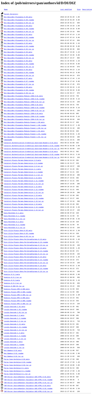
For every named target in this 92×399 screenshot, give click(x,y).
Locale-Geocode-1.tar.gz (14, 347)
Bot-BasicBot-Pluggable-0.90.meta (18, 26)
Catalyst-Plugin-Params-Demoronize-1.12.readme (24, 189)
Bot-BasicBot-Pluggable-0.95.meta (18, 61)
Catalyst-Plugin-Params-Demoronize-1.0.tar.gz (23, 166)
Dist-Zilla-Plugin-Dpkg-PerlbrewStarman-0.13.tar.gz (26, 245)
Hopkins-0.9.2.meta (12, 280)
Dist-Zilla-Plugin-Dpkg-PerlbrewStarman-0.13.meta (25, 239)
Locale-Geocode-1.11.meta (14, 324)
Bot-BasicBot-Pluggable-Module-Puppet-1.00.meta (24, 122)
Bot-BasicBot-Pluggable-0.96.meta (18, 70)
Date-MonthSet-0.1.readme (14, 216)
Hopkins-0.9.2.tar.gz (13, 283)
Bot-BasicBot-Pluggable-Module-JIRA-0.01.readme (24, 99)
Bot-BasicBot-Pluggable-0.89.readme (19, 20)
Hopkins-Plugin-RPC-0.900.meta (17, 298)
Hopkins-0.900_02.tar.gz (14, 286)
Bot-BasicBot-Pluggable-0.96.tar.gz (19, 75)
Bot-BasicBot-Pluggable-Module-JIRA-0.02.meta (23, 105)
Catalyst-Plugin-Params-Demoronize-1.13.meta (23, 195)
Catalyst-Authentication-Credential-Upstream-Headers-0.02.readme (31, 154)
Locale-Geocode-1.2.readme (15, 336)
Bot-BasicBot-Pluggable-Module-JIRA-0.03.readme (24, 116)
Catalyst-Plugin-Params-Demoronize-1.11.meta (23, 178)
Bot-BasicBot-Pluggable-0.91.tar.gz (19, 40)
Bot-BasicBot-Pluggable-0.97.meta (18, 78)
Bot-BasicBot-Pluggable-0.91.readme (19, 37)
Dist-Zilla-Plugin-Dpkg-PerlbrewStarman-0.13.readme (26, 242)
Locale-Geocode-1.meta (13, 342)
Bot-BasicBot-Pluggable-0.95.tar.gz (19, 67)
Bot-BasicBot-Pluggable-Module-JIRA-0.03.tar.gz (24, 119)
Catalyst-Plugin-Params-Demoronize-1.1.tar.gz (23, 175)
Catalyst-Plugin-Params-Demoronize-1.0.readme (23, 163)
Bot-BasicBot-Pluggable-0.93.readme (19, 55)
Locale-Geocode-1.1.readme (15, 318)
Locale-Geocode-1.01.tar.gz (15, 312)
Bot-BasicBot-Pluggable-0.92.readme (19, 46)
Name (6, 9)
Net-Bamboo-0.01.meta (13, 350)
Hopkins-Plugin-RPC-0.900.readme (17, 301)
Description (87, 9)
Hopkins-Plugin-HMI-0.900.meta (17, 289)
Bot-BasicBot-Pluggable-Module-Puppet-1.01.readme (25, 134)
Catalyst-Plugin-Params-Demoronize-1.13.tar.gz (24, 201)
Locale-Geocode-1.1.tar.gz (15, 321)
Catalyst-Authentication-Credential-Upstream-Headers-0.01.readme (31, 146)
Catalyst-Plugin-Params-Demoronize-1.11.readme (24, 181)
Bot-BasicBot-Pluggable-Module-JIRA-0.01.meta (23, 96)
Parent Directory (11, 14)
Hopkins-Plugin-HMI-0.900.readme (17, 292)
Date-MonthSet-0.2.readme (14, 225)
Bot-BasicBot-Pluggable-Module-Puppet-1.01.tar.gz (25, 137)
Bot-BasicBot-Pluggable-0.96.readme (19, 72)
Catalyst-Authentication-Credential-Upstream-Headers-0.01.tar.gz (31, 149)
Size (78, 9)
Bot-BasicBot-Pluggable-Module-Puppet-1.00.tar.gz (25, 128)
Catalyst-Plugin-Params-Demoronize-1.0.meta (22, 160)
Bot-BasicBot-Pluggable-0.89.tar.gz (19, 23)
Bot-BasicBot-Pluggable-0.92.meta (18, 43)
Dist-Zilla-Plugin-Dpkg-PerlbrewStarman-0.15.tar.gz (26, 263)
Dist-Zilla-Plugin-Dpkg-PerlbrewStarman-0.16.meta (25, 266)
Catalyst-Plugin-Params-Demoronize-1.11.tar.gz (24, 184)
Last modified (66, 9)
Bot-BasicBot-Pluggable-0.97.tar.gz (19, 84)
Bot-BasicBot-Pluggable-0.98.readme (19, 90)
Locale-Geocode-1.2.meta (14, 333)
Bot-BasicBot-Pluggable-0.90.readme (19, 29)
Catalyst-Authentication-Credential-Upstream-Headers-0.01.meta (31, 143)
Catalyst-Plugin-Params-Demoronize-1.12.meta (23, 187)
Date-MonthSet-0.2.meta (13, 222)
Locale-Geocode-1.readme (14, 345)
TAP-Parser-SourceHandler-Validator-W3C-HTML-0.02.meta (27, 385)
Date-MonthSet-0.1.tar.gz (14, 219)
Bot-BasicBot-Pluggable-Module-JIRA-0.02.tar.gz (24, 110)
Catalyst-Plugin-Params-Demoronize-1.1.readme (23, 172)
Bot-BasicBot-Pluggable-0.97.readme (19, 81)
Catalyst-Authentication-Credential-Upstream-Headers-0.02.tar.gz (31, 157)
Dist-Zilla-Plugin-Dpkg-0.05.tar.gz (19, 236)
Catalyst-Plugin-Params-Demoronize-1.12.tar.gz (24, 192)
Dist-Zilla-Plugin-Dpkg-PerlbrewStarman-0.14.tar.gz (26, 254)
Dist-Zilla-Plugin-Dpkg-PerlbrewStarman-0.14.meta (25, 248)
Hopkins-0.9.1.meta (12, 274)
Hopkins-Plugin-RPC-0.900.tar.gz (17, 304)
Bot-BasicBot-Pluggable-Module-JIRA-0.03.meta (23, 113)
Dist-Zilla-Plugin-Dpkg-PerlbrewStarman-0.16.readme (26, 268)
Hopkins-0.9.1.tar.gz (13, 277)
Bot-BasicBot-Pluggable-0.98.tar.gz (19, 93)
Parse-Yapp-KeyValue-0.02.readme (17, 362)
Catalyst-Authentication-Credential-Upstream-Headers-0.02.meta (31, 151)
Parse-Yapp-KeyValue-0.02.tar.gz (17, 365)
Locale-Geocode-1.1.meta (14, 315)
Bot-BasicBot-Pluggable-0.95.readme (19, 64)
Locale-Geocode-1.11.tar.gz (15, 330)
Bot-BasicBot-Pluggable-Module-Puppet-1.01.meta (24, 131)
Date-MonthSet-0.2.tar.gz (14, 228)
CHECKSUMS (8, 140)
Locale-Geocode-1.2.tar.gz (15, 339)
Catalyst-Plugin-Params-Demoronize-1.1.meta (22, 169)
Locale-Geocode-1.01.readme (15, 309)
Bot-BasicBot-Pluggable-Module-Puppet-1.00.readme (25, 125)
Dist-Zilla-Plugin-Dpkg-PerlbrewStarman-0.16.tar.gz (26, 271)
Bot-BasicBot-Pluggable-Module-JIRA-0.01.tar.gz (24, 102)
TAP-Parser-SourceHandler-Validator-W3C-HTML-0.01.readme (28, 380)
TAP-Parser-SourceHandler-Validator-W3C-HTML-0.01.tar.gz (28, 383)
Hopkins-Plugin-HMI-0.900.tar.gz (17, 295)
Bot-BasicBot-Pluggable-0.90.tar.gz (19, 31)
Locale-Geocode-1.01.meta (14, 306)
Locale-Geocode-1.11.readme (15, 327)
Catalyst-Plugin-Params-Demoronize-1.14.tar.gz (24, 210)
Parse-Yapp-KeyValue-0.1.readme (17, 371)
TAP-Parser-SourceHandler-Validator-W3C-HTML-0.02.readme (28, 388)
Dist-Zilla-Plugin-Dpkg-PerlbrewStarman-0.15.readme (26, 260)
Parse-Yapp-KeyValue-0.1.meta (16, 368)
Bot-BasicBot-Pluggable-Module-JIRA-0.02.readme (24, 108)
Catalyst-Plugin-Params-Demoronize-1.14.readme (24, 207)
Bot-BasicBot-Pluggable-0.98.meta (18, 87)
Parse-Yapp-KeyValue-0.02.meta (17, 359)
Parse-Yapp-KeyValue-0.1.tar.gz (17, 374)
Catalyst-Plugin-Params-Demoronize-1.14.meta (23, 204)
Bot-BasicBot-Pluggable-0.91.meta (18, 34)
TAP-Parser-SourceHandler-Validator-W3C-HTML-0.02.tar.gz (28, 391)
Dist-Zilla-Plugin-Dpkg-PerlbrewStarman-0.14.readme (26, 251)
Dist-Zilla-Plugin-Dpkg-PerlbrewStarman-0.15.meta (25, 257)
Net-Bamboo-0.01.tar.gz (13, 356)
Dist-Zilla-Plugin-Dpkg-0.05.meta (18, 230)
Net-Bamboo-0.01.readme (13, 353)
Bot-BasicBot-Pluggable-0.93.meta (18, 52)
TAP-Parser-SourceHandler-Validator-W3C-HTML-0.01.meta (27, 377)
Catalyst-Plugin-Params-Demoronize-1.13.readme (24, 198)
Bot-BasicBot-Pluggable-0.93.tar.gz (19, 58)
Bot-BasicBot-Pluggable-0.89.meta (18, 17)
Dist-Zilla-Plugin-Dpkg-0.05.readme (19, 233)
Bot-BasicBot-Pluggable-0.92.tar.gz (19, 49)
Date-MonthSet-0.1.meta (13, 213)
